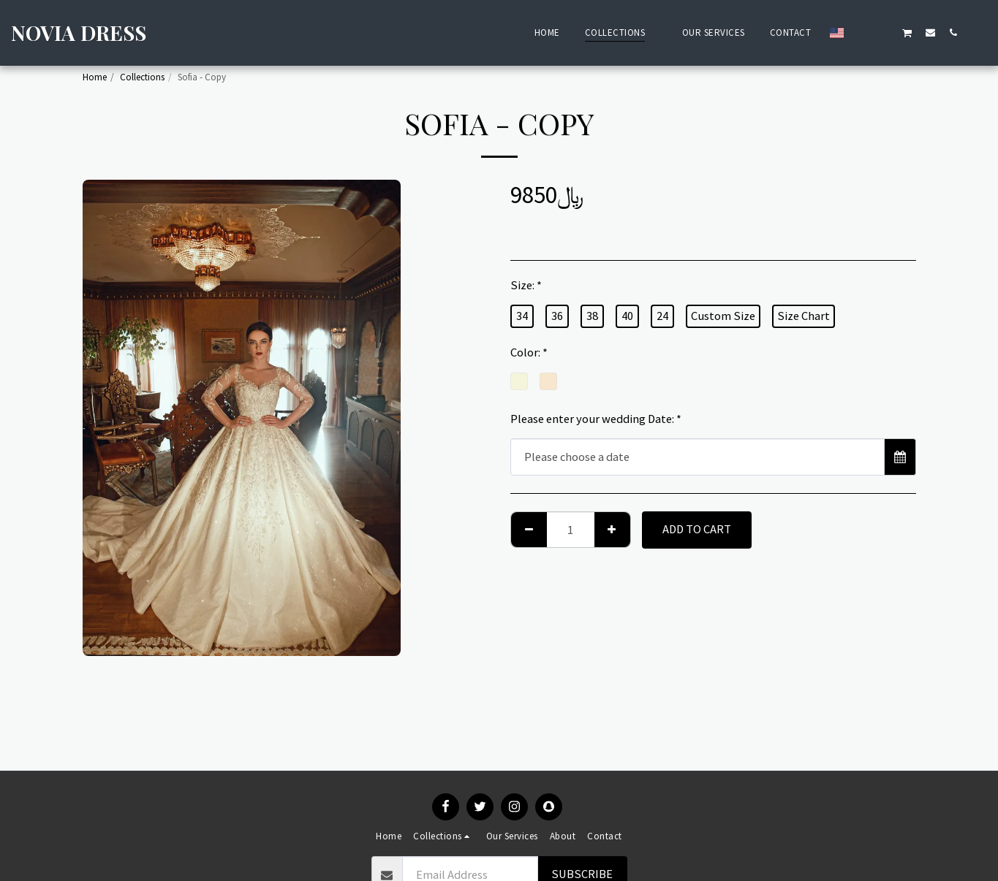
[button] (861, 32)
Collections (142, 77)
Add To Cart (696, 529)
